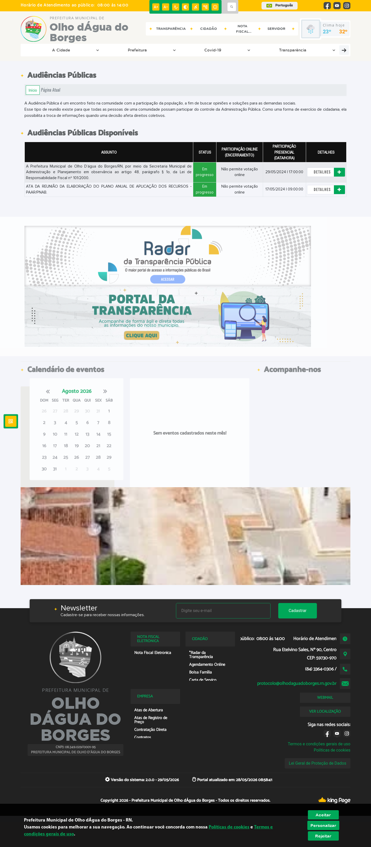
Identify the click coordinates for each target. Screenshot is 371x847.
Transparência (144, 50)
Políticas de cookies (332, 750)
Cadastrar (298, 610)
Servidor (322, 50)
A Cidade (42, 50)
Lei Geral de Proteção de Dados (317, 763)
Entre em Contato (189, 50)
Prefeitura (75, 50)
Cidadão (260, 50)
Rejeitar (323, 836)
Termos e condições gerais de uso (319, 743)
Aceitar (323, 815)
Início (33, 90)
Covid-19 (107, 50)
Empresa (229, 50)
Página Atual (50, 90)
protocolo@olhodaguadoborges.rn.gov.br (296, 683)
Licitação (291, 50)
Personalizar (323, 825)
